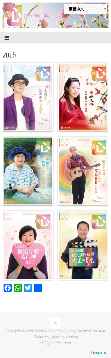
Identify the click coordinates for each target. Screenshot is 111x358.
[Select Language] (85, 9)
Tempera (98, 352)
